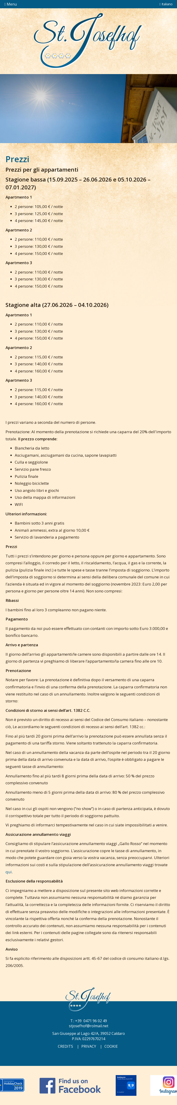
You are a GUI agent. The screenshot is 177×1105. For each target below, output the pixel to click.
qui (9, 871)
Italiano (166, 4)
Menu (10, 4)
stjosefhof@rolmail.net (88, 1025)
